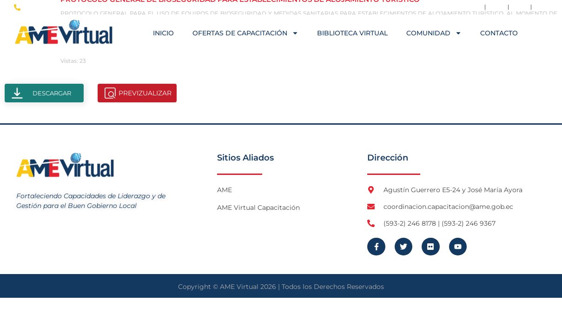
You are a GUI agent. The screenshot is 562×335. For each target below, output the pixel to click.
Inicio (163, 33)
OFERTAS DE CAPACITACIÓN (245, 33)
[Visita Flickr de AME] (519, 7)
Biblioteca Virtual (352, 33)
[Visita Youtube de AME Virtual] (543, 7)
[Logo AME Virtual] (63, 32)
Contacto (499, 33)
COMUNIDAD (434, 33)
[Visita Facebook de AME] (473, 7)
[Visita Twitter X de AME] (496, 7)
